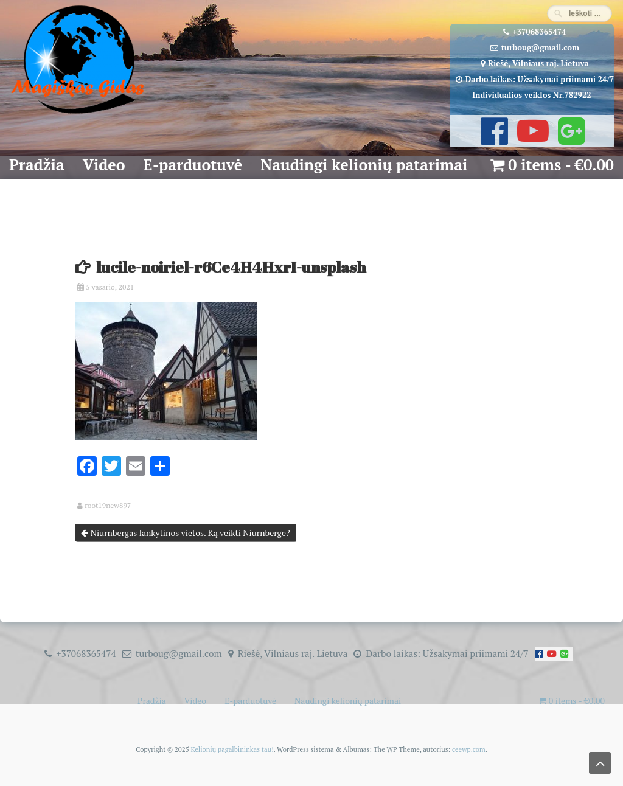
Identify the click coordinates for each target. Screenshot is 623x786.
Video (104, 165)
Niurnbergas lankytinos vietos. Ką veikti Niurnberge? (185, 532)
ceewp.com (469, 749)
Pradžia (36, 165)
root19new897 (108, 505)
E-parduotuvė (193, 165)
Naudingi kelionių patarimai (363, 165)
